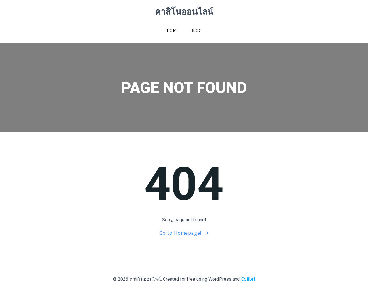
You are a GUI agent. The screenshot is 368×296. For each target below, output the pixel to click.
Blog (196, 30)
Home (173, 30)
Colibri (248, 279)
